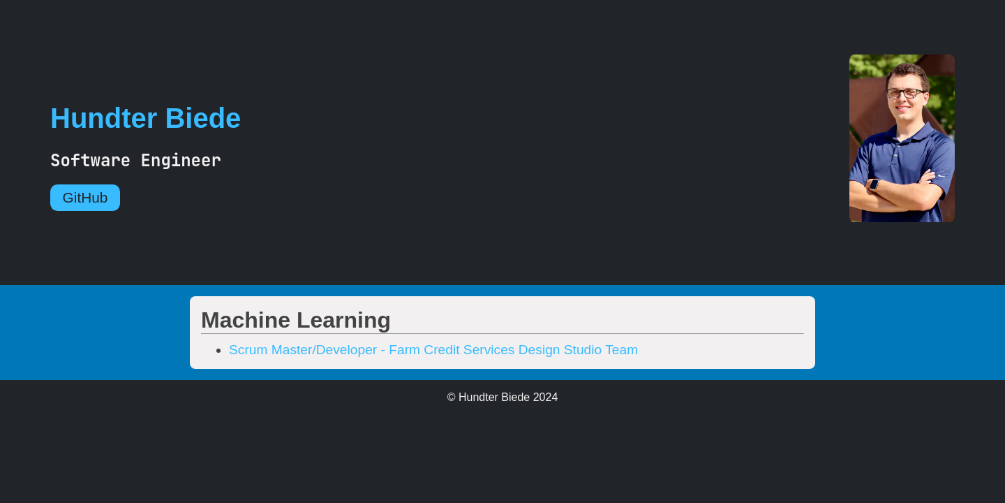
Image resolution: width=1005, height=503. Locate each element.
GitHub (85, 197)
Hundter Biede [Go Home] (145, 118)
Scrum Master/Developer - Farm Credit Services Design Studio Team (433, 349)
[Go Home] (927, 139)
